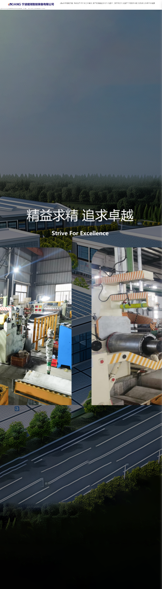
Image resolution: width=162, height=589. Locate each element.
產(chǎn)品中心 (93, 4)
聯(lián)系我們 (117, 4)
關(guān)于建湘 (78, 4)
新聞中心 (129, 4)
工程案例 (105, 4)
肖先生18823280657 (143, 4)
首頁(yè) (66, 4)
